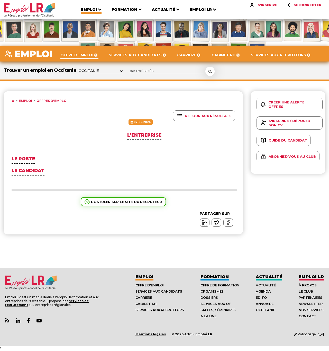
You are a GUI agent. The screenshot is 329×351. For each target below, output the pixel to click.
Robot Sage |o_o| (309, 334)
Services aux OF (215, 304)
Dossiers (209, 297)
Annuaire (264, 304)
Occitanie (265, 310)
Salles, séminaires (218, 310)
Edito (261, 297)
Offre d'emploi (149, 285)
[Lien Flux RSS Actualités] (7, 320)
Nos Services (311, 310)
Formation (214, 276)
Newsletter (310, 304)
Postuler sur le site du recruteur (126, 202)
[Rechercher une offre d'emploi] (210, 71)
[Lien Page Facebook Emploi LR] (28, 320)
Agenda (263, 291)
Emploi (25, 101)
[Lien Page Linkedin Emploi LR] (18, 320)
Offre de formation (219, 285)
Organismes (212, 291)
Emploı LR (311, 276)
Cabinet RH (146, 304)
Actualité (269, 276)
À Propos (308, 285)
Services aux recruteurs (159, 310)
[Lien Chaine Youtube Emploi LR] (39, 320)
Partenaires (310, 297)
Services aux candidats (158, 291)
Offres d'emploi (52, 101)
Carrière (143, 297)
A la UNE (208, 316)
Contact (307, 316)
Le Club (306, 291)
